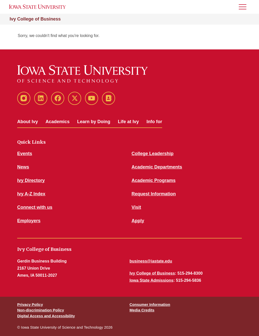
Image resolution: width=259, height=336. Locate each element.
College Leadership (153, 153)
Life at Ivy (128, 121)
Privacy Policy (30, 304)
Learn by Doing (93, 121)
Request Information (154, 193)
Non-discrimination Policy (40, 310)
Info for (154, 121)
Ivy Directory (31, 180)
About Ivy (27, 121)
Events (24, 153)
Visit (136, 207)
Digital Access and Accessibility (46, 316)
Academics (58, 121)
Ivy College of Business (35, 19)
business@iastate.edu (151, 261)
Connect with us (34, 207)
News (23, 167)
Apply (138, 220)
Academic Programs (154, 180)
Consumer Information (150, 304)
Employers (28, 220)
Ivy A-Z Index (31, 193)
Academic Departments (157, 167)
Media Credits (142, 310)
